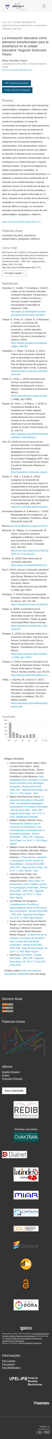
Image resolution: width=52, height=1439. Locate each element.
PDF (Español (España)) (16, 83)
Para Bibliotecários (11, 1367)
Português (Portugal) (12, 1079)
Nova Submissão (14, 1090)
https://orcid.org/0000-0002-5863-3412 (17, 70)
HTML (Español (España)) (17, 90)
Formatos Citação (13, 273)
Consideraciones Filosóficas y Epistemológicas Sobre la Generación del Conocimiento (28, 907)
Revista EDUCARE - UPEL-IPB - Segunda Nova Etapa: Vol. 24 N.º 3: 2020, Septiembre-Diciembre (27, 813)
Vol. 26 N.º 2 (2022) (11, 22)
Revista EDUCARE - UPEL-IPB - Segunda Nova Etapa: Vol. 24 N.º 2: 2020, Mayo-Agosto (29, 914)
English (5, 1075)
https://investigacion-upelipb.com (30, 1343)
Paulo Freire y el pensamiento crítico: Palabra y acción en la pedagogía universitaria (28, 884)
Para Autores (8, 1364)
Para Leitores (8, 1361)
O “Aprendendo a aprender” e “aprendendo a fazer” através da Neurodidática (28, 860)
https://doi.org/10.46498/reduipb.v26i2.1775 (21, 222)
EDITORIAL (27, 955)
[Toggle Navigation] (44, 6)
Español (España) (11, 1072)
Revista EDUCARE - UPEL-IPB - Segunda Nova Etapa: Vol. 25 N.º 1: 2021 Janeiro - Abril (29, 789)
